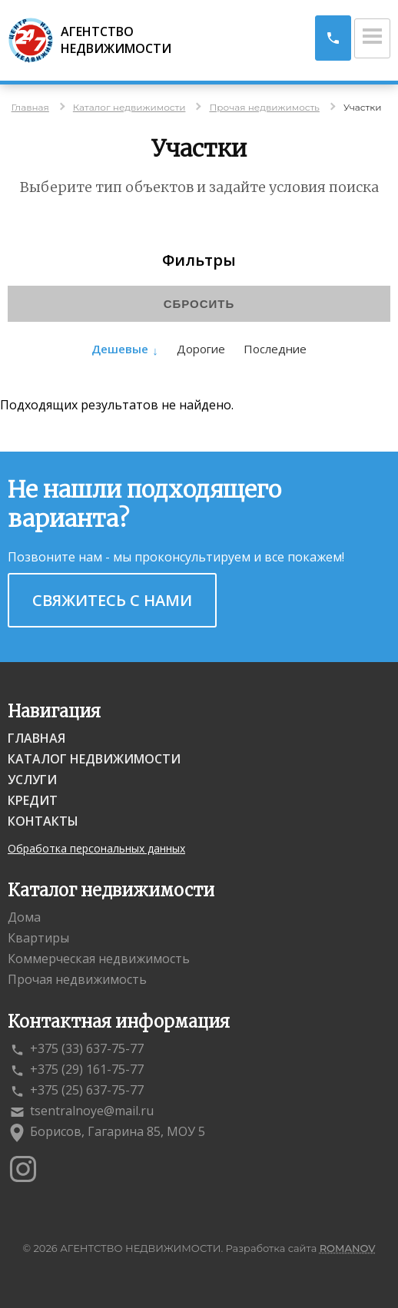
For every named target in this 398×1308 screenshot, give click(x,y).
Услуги (32, 779)
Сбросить (199, 303)
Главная (36, 738)
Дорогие (201, 348)
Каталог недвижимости (94, 758)
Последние (275, 348)
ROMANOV (348, 1248)
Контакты (43, 821)
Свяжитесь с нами (112, 600)
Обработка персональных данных (96, 848)
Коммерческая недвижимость (99, 958)
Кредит (33, 800)
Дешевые (119, 348)
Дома (24, 917)
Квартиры (38, 937)
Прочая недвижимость (77, 979)
